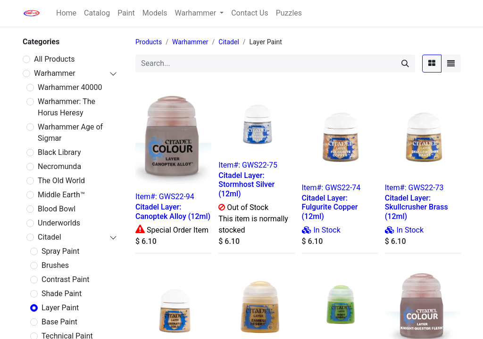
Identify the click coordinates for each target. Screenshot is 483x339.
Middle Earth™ (61, 194)
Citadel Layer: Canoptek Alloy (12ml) (172, 211)
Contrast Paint (66, 279)
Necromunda (59, 166)
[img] (307, 230)
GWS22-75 (259, 165)
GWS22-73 (426, 187)
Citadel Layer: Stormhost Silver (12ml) (246, 184)
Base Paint (59, 321)
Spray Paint (60, 251)
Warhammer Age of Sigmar (70, 132)
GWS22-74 (342, 187)
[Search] (405, 64)
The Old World (61, 180)
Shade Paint (62, 293)
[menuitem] (66, 13)
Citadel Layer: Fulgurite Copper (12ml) (330, 207)
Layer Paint (60, 307)
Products (148, 42)
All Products (54, 59)
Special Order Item (176, 230)
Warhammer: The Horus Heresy (66, 107)
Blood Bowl (56, 208)
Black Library (59, 152)
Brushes (55, 265)
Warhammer (54, 73)
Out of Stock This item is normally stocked (253, 218)
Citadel (49, 237)
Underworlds (59, 222)
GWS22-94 (176, 196)
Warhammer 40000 (70, 87)
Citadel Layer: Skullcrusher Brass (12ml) (416, 207)
